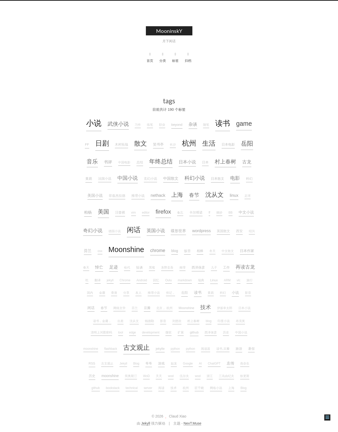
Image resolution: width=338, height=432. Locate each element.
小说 (93, 123)
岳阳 (247, 143)
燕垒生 (244, 363)
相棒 (200, 251)
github (194, 332)
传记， (170, 293)
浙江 (210, 376)
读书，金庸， (102, 321)
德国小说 (115, 231)
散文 (140, 143)
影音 (248, 293)
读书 (222, 123)
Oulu (168, 280)
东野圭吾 (167, 267)
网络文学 (119, 308)
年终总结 (161, 161)
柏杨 (88, 212)
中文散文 (228, 251)
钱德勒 (149, 321)
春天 (86, 267)
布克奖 (240, 321)
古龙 (246, 161)
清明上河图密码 (101, 332)
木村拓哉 (121, 144)
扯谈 (139, 267)
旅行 (250, 280)
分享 (126, 293)
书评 (108, 162)
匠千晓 (199, 388)
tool (120, 332)
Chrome (125, 280)
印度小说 (224, 321)
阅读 (161, 388)
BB (230, 212)
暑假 (251, 349)
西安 (239, 231)
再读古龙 (245, 267)
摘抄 (219, 212)
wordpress (201, 231)
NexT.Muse (192, 423)
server (148, 388)
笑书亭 (158, 144)
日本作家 (247, 251)
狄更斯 (244, 376)
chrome (157, 250)
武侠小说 (118, 124)
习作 (138, 125)
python (175, 349)
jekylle (160, 349)
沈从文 (214, 194)
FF (87, 144)
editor (145, 212)
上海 (177, 194)
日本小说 (187, 161)
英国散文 (223, 231)
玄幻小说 (150, 178)
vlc (238, 280)
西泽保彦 (198, 267)
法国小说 (104, 178)
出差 (120, 321)
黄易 (88, 178)
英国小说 (156, 230)
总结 (139, 162)
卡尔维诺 (196, 212)
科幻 (249, 178)
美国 (103, 211)
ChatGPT (214, 363)
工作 (226, 267)
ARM (227, 280)
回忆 (156, 280)
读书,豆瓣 (222, 349)
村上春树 (225, 161)
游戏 (161, 363)
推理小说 (138, 196)
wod (171, 376)
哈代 (127, 267)
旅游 (239, 349)
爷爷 (148, 363)
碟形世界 (178, 231)
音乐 (92, 161)
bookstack (112, 388)
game (244, 123)
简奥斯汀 (131, 376)
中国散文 (170, 178)
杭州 (189, 143)
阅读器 (205, 349)
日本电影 (228, 144)
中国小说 (127, 178)
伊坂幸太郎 (224, 308)
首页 (150, 57)
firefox (163, 211)
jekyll (110, 280)
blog (174, 251)
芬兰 (87, 251)
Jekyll (123, 363)
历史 (226, 332)
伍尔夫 (184, 376)
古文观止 (136, 347)
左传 (230, 363)
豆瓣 (147, 308)
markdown (185, 280)
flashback (110, 349)
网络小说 (216, 388)
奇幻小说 (92, 230)
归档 (188, 57)
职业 (162, 125)
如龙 (174, 363)
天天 (159, 376)
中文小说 (246, 212)
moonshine (90, 349)
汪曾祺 (120, 212)
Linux (214, 280)
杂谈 (193, 124)
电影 (235, 178)
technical (131, 388)
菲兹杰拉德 (117, 196)
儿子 (214, 267)
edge (132, 332)
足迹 (113, 267)
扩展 (181, 332)
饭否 (187, 251)
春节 (194, 195)
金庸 (102, 293)
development (151, 332)
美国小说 (95, 195)
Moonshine (126, 249)
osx (100, 251)
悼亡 (99, 267)
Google (188, 363)
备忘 (180, 212)
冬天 (212, 251)
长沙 (173, 144)
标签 (175, 57)
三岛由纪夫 (226, 376)
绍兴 (252, 231)
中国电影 (124, 162)
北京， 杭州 (164, 308)
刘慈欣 (176, 321)
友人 (138, 293)
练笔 (150, 125)
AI (200, 363)
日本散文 (217, 178)
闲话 (134, 230)
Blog (136, 363)
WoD (146, 376)
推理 (182, 267)
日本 (205, 162)
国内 (90, 293)
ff (209, 212)
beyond (176, 125)
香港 (114, 293)
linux (234, 195)
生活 (209, 143)
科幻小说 (195, 178)
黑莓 (152, 267)
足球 (247, 196)
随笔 (206, 125)
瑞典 (201, 280)
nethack (158, 195)
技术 (205, 307)
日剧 (102, 143)
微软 (168, 332)
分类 (162, 57)
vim (133, 212)
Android (141, 280)
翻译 (98, 280)
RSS (92, 363)
